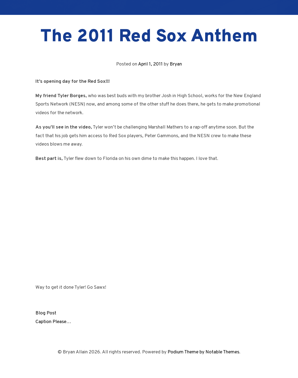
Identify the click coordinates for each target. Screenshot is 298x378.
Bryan (176, 64)
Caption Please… (53, 322)
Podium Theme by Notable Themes (203, 352)
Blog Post (45, 313)
